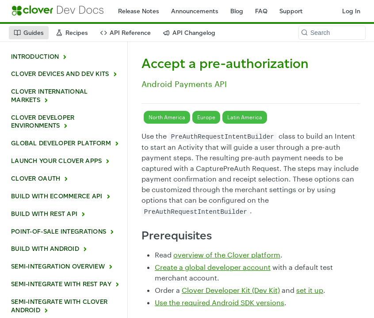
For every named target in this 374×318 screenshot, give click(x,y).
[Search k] (332, 32)
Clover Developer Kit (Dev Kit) (231, 290)
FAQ (261, 11)
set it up (309, 290)
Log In (351, 11)
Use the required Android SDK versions (219, 302)
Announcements (194, 11)
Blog (236, 11)
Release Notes (138, 11)
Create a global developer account (213, 267)
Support (291, 11)
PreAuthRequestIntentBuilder (222, 136)
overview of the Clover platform (226, 254)
